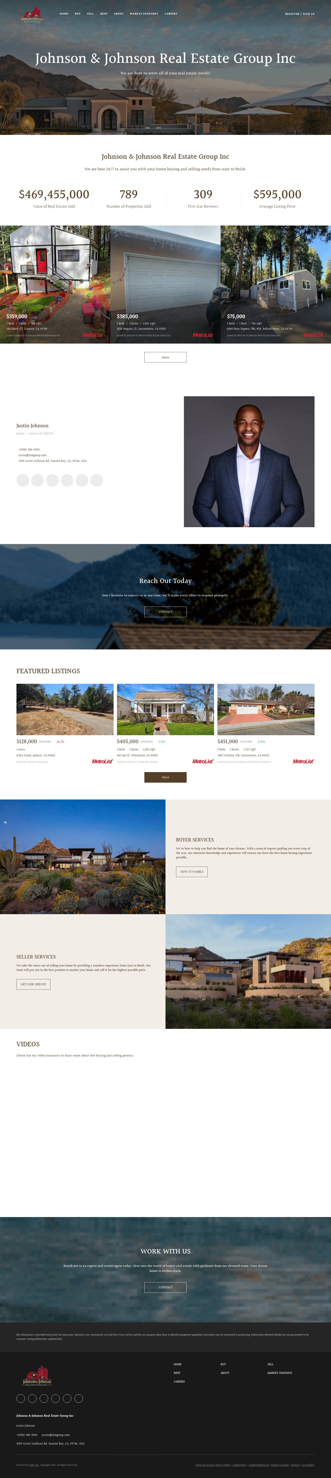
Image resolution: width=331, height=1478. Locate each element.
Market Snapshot (144, 14)
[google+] (96, 480)
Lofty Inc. (34, 1465)
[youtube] (82, 480)
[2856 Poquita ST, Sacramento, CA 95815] (165, 285)
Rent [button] (104, 14)
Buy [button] (78, 14)
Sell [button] (90, 14)
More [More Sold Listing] (165, 777)
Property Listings (280, 1465)
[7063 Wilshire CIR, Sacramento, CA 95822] (266, 709)
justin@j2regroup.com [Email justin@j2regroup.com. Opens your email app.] (32, 455)
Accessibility (308, 1465)
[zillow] (37, 480)
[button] (33, 14)
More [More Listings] (165, 357)
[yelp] (52, 480)
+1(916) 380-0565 (29, 449)
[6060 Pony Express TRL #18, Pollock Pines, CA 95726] (276, 285)
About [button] (119, 14)
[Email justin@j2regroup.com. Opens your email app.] (56, 1435)
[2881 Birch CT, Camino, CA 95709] (55, 285)
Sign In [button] (309, 14)
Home (64, 14)
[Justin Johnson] (249, 461)
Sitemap (295, 1465)
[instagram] (67, 480)
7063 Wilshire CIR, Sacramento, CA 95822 (243, 755)
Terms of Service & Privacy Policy (213, 1465)
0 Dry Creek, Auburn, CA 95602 (35, 755)
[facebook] (22, 480)
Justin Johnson (32, 426)
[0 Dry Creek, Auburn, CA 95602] (65, 709)
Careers (171, 14)
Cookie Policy (240, 1465)
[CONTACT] (165, 612)
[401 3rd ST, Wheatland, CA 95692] (165, 709)
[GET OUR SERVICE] (33, 984)
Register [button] (292, 14)
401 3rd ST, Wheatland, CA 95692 (137, 755)
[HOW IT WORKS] (192, 872)
